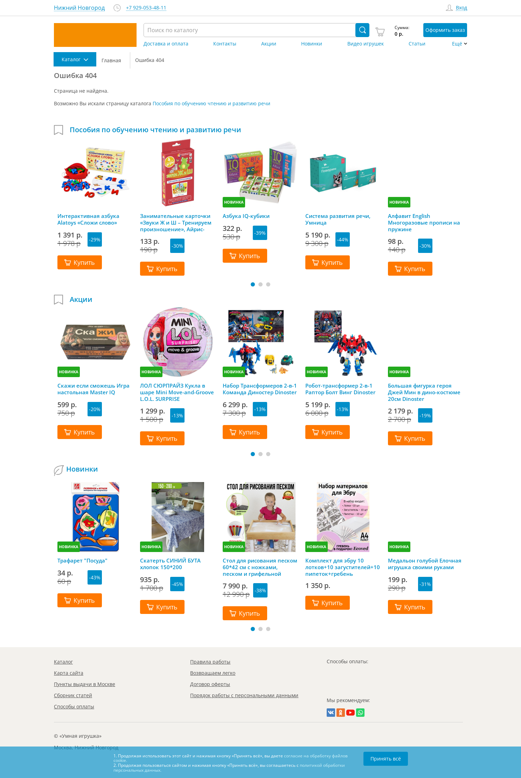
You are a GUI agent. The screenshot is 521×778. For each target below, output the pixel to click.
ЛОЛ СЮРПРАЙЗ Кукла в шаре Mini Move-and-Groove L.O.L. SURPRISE (177, 392)
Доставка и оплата (166, 44)
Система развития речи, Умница (337, 219)
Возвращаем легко (212, 673)
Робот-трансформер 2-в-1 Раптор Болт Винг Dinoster (340, 389)
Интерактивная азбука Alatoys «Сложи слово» (88, 219)
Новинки (311, 44)
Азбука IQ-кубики (246, 216)
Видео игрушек (365, 44)
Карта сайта (68, 673)
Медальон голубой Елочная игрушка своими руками (424, 564)
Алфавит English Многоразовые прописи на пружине (424, 222)
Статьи (417, 44)
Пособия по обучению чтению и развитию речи (211, 103)
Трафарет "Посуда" (82, 560)
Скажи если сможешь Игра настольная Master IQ (93, 389)
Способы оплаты (74, 706)
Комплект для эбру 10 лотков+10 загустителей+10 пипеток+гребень (342, 567)
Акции (268, 44)
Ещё (457, 44)
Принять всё (385, 758)
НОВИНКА (234, 202)
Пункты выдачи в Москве (84, 684)
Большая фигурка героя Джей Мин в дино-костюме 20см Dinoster (424, 392)
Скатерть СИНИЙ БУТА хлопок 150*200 (170, 564)
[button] (253, 284)
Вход (461, 8)
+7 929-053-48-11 (146, 8)
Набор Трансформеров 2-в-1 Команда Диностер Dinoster (260, 389)
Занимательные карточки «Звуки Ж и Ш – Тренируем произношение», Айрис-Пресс (175, 222)
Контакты (224, 44)
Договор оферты (210, 684)
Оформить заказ (445, 30)
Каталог (63, 661)
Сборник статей (73, 695)
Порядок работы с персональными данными (244, 695)
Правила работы (210, 661)
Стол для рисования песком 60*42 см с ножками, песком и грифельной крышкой (260, 567)
